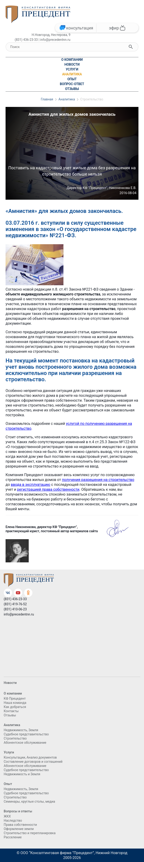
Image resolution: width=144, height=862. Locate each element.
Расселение (13, 837)
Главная (47, 99)
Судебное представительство (26, 734)
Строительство (91, 99)
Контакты (11, 711)
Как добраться (15, 707)
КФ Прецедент (15, 698)
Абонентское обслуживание (25, 742)
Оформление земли (19, 829)
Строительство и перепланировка (30, 833)
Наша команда (15, 703)
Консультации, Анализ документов (30, 757)
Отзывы (72, 89)
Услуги (72, 69)
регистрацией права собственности (48, 489)
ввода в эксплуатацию (30, 484)
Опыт (72, 79)
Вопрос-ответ (72, 84)
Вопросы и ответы (18, 811)
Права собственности (20, 825)
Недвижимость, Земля (21, 730)
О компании (72, 59)
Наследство (13, 820)
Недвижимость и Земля (22, 774)
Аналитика (72, 74)
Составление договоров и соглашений (33, 761)
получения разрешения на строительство (98, 479)
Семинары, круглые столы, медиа (29, 801)
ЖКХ (7, 816)
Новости (72, 64)
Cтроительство (15, 738)
